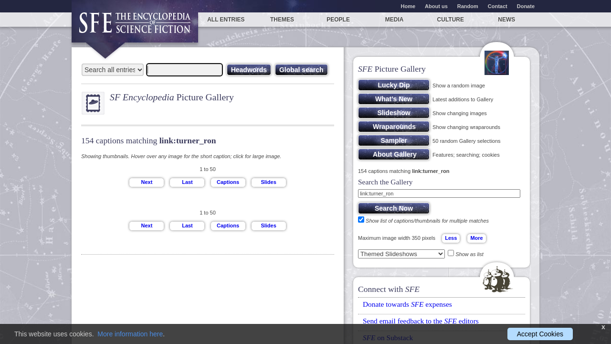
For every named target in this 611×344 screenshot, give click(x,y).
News (506, 19)
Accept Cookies (540, 334)
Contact (497, 6)
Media (394, 19)
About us (436, 6)
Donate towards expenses (407, 304)
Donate (526, 6)
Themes (282, 19)
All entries (225, 19)
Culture (450, 19)
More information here (130, 334)
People (338, 19)
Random (467, 6)
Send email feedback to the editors (421, 321)
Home (408, 6)
